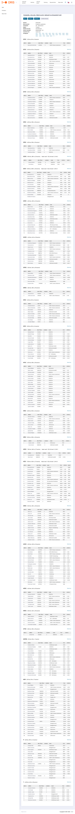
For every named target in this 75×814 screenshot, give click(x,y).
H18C (53, 34)
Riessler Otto (30, 757)
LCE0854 (40, 97)
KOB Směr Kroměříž (53, 117)
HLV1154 (39, 665)
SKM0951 (41, 693)
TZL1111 (39, 669)
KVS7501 (39, 533)
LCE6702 (40, 582)
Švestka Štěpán (31, 432)
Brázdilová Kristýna (32, 665)
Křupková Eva (31, 796)
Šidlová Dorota (31, 695)
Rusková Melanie (31, 83)
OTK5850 (40, 283)
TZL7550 (40, 222)
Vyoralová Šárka (31, 79)
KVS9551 (41, 800)
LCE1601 (41, 713)
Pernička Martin (31, 372)
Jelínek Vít (30, 570)
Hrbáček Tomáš (31, 539)
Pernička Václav (31, 416)
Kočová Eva (30, 222)
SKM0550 (41, 138)
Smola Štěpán (30, 685)
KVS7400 (40, 580)
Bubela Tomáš (31, 527)
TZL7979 (40, 208)
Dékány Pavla (30, 178)
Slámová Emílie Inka (32, 45)
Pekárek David (31, 332)
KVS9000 (41, 798)
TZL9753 (39, 174)
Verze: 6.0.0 (23, 811)
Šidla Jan (30, 511)
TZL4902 (39, 634)
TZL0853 (40, 113)
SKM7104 (39, 537)
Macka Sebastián (31, 307)
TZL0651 (41, 134)
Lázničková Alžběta (32, 99)
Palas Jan (30, 426)
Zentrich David (31, 560)
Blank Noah (30, 457)
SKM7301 (39, 525)
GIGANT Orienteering (54, 556)
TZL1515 (41, 699)
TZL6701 (40, 572)
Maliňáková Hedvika (32, 707)
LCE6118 (39, 596)
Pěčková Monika (31, 259)
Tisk (25, 18)
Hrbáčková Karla (31, 763)
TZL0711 (38, 390)
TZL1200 (39, 309)
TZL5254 (39, 293)
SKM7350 (40, 259)
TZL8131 (38, 469)
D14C (43, 33)
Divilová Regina (31, 87)
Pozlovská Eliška (31, 77)
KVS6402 (40, 755)
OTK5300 (40, 622)
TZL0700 (39, 380)
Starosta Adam (31, 735)
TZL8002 (38, 475)
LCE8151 (38, 186)
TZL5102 (40, 570)
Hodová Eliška (30, 194)
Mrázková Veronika (32, 800)
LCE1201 (40, 657)
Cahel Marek (30, 471)
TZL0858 (40, 99)
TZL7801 (40, 792)
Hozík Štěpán (30, 396)
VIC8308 (39, 535)
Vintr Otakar (30, 319)
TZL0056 (39, 194)
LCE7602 (38, 479)
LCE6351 (40, 275)
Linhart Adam (30, 388)
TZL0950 (39, 57)
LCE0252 (39, 176)
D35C (60, 33)
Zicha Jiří (30, 513)
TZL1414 (41, 685)
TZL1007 (39, 342)
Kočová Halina (31, 162)
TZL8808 (38, 467)
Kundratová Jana (31, 230)
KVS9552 (41, 796)
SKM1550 (41, 703)
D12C (40, 33)
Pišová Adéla (30, 130)
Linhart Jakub (30, 378)
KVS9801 (38, 499)
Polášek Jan (30, 487)
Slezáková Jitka (31, 275)
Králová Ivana (30, 261)
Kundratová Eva (31, 57)
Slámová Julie (31, 61)
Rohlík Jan (30, 499)
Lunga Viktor (30, 342)
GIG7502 (40, 556)
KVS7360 (41, 214)
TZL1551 (41, 705)
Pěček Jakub (30, 370)
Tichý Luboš (30, 751)
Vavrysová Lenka (31, 257)
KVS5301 (40, 616)
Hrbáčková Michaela (32, 111)
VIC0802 (39, 402)
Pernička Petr (30, 515)
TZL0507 (39, 426)
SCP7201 (40, 584)
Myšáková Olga (31, 691)
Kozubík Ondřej (31, 719)
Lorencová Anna (31, 109)
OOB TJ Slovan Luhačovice (55, 45)
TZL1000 (39, 332)
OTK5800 (39, 604)
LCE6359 (40, 245)
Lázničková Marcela (32, 255)
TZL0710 (39, 382)
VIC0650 (41, 136)
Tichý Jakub (30, 759)
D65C (37, 34)
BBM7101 (40, 552)
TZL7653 (39, 182)
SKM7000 (40, 519)
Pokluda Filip (30, 697)
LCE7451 (40, 257)
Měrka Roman (31, 535)
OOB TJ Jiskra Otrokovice (55, 283)
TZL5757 (40, 279)
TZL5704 (40, 578)
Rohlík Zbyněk (30, 749)
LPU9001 (38, 481)
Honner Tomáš (31, 338)
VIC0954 (39, 71)
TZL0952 (39, 69)
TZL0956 (39, 75)
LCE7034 (40, 554)
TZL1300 (39, 319)
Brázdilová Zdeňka (31, 723)
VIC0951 (39, 63)
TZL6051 (40, 247)
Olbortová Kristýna (32, 775)
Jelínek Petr (31, 634)
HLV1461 (40, 675)
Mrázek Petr (30, 798)
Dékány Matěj (30, 713)
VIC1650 (41, 727)
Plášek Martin (30, 596)
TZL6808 (39, 511)
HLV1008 (39, 354)
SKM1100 (39, 311)
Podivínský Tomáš (31, 584)
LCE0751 (40, 111)
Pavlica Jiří (30, 533)
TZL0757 (40, 105)
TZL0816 (39, 392)
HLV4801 (40, 618)
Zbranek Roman (31, 467)
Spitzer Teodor (30, 731)
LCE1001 (39, 352)
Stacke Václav (31, 374)
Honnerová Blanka (31, 212)
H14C (47, 34)
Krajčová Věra (31, 283)
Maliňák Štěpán (31, 491)
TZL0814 (39, 388)
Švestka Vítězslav (31, 523)
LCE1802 (41, 733)
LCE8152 (39, 763)
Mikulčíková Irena (31, 233)
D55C (67, 33)
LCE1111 (39, 305)
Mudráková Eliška (31, 150)
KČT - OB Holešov (53, 229)
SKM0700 (39, 370)
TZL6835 (40, 562)
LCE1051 (39, 61)
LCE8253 (40, 226)
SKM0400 (39, 445)
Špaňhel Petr (30, 430)
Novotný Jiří (30, 473)
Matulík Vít (30, 657)
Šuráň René (30, 554)
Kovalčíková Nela (31, 105)
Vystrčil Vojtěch (31, 406)
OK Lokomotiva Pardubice (52, 481)
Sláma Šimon (30, 418)
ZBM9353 (39, 190)
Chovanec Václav (31, 497)
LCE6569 (40, 243)
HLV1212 (39, 671)
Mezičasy (69, 39)
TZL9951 (38, 184)
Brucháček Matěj (31, 689)
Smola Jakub (30, 669)
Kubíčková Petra (31, 727)
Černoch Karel (31, 562)
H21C (60, 34)
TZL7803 (38, 495)
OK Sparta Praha (53, 584)
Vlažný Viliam (30, 733)
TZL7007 (38, 477)
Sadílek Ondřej (31, 558)
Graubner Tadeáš (31, 428)
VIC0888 (40, 107)
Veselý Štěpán (31, 368)
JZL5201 (40, 624)
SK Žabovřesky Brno (51, 190)
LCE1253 (40, 45)
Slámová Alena (31, 226)
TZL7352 (40, 251)
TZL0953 (39, 73)
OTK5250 (39, 295)
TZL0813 (39, 378)
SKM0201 (38, 457)
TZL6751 (40, 255)
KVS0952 (40, 59)
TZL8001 (38, 473)
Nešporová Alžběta (31, 180)
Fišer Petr (30, 336)
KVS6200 (39, 606)
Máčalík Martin (31, 394)
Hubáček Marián (31, 305)
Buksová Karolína (31, 117)
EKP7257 (40, 224)
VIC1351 (39, 653)
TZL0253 (39, 164)
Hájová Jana (30, 247)
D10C (37, 33)
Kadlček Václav (31, 794)
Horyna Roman (31, 479)
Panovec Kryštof (31, 485)
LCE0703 (39, 374)
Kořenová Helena (31, 717)
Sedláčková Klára (31, 97)
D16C (46, 33)
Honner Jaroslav (31, 404)
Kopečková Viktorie (32, 113)
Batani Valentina (31, 127)
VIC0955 (39, 83)
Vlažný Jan (30, 493)
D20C (53, 33)
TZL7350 (40, 230)
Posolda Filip (30, 348)
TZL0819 (39, 406)
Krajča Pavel (30, 602)
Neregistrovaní (54, 794)
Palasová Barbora (31, 85)
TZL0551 (41, 127)
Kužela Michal (31, 344)
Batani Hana (30, 206)
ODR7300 (40, 574)
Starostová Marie (31, 711)
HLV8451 (40, 229)
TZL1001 (38, 338)
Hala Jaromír (30, 424)
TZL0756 (40, 109)
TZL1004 (39, 336)
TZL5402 (40, 576)
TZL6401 (39, 598)
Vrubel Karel (30, 598)
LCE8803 (38, 471)
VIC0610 (39, 430)
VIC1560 (41, 729)
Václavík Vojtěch (31, 390)
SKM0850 (41, 117)
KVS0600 (39, 432)
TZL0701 (39, 404)
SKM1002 (39, 356)
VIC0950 (40, 79)
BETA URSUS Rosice (53, 253)
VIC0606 (39, 424)
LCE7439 (40, 550)
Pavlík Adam (30, 376)
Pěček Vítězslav (31, 537)
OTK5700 (39, 602)
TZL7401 (39, 529)
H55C (37, 36)
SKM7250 (40, 753)
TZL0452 (39, 152)
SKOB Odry (52, 261)
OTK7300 (40, 558)
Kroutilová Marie (31, 661)
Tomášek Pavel (31, 604)
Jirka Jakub (30, 517)
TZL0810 (39, 376)
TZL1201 (39, 655)
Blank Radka (30, 263)
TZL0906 (39, 340)
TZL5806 (39, 531)
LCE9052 (39, 178)
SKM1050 (41, 691)
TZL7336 (39, 515)
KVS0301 (39, 749)
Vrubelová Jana (31, 251)
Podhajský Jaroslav (32, 564)
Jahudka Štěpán (31, 321)
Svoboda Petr (30, 745)
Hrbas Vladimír (31, 616)
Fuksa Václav (30, 671)
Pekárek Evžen (30, 477)
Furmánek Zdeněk (31, 580)
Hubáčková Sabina (32, 101)
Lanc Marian (30, 531)
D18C (50, 33)
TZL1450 (41, 695)
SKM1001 (39, 317)
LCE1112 (39, 307)
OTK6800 (40, 757)
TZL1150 (41, 701)
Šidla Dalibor (30, 309)
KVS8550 (41, 218)
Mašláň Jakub (31, 792)
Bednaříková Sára (31, 176)
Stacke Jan (30, 352)
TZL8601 (38, 487)
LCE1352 (41, 687)
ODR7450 (40, 261)
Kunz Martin (30, 552)
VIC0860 (40, 115)
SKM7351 (40, 263)
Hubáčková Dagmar (32, 243)
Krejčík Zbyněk (31, 578)
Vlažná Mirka (30, 273)
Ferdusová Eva (31, 249)
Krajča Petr (30, 400)
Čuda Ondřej (30, 392)
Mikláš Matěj (30, 384)
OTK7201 (40, 568)
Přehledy (36, 18)
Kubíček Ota (30, 659)
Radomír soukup (31, 777)
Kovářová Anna (31, 771)
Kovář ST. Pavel (31, 767)
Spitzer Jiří (30, 346)
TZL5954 (40, 277)
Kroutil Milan (30, 773)
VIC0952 (39, 65)
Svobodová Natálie (32, 647)
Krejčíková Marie (30, 188)
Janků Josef (30, 606)
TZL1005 (39, 334)
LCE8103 (39, 521)
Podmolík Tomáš (31, 501)
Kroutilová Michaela (32, 675)
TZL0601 (39, 422)
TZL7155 (40, 210)
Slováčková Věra (31, 216)
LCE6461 (40, 249)
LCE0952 (40, 87)
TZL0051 (39, 180)
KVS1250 (40, 663)
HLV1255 (40, 661)
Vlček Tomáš (30, 420)
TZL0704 (39, 384)
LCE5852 (40, 273)
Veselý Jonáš (31, 443)
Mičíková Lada (31, 753)
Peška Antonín (31, 618)
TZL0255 (39, 162)
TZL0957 (39, 67)
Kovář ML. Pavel (31, 769)
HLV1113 (39, 673)
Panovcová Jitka (31, 281)
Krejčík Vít (30, 699)
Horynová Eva (31, 293)
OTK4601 (40, 620)
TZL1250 (41, 717)
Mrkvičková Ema (31, 148)
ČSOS (72, 811)
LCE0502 (39, 418)
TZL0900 (39, 350)
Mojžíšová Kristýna (32, 71)
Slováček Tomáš (31, 475)
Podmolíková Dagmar (32, 210)
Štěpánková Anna (31, 59)
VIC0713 (39, 420)
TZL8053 (40, 220)
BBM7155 (40, 253)
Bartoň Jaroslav (31, 747)
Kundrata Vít (30, 380)
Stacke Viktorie (31, 667)
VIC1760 (41, 711)
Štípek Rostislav (31, 715)
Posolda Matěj (31, 317)
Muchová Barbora (31, 218)
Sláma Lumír (30, 521)
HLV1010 (39, 358)
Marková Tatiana (31, 81)
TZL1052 (39, 85)
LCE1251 (39, 667)
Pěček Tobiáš (30, 311)
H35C (63, 34)
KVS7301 (39, 523)
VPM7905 (39, 517)
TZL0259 (39, 775)
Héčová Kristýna (31, 67)
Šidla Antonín (30, 620)
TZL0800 (39, 372)
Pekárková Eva (30, 182)
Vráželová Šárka (31, 645)
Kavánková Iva (30, 174)
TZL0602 (39, 416)
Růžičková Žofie (31, 73)
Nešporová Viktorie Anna (33, 701)
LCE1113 (39, 313)
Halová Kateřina (31, 115)
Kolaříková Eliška (31, 152)
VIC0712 (39, 368)
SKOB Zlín (51, 55)
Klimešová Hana (31, 75)
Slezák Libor (30, 600)
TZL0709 (39, 398)
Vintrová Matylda (31, 705)
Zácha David (31, 445)
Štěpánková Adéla (31, 663)
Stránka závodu (44, 18)
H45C (67, 34)
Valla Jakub (30, 382)
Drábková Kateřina (31, 229)
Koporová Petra (30, 190)
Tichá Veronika (30, 184)
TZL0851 (40, 103)
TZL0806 (39, 396)
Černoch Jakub (31, 356)
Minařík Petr (30, 398)
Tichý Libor (30, 761)
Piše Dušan (30, 582)
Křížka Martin (30, 402)
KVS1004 (39, 346)
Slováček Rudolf (31, 576)
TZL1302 (40, 651)
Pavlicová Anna (31, 214)
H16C (50, 34)
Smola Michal (30, 469)
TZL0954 (39, 77)
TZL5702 (41, 715)
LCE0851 (40, 101)
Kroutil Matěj (30, 358)
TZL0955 (39, 55)
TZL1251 (39, 647)
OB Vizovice (51, 63)
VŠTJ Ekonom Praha (54, 224)
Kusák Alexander (31, 350)
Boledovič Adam (31, 673)
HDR (51, 36)
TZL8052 (40, 212)
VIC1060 (39, 81)
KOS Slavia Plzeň (52, 517)
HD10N (47, 36)
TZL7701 (40, 790)
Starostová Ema (31, 729)
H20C (57, 34)
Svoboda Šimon (31, 721)
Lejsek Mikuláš (31, 709)
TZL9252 (39, 188)
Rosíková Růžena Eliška (32, 136)
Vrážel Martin (30, 649)
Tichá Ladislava (31, 725)
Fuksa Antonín (31, 354)
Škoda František (31, 313)
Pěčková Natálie (31, 703)
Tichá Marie (30, 164)
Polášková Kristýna (31, 196)
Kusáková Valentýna (32, 134)
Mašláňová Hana (31, 208)
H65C (40, 36)
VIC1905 (41, 735)
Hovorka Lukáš (30, 481)
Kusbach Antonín (31, 594)
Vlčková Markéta (31, 63)
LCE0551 (41, 130)
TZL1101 (39, 321)
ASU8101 (39, 527)
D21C (57, 33)
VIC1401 (39, 659)
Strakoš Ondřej (31, 422)
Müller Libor (30, 568)
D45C (63, 33)
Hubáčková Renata (31, 186)
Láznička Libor (31, 572)
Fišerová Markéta (31, 103)
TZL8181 (40, 216)
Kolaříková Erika (31, 693)
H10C (40, 34)
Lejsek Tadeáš (30, 489)
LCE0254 (39, 192)
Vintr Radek (30, 790)
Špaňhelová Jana (31, 107)
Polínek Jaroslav (31, 622)
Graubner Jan (30, 483)
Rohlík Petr (30, 755)
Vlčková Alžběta (31, 653)
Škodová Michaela (31, 687)
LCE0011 (38, 485)
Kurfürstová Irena (31, 220)
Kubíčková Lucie (31, 65)
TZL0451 (39, 148)
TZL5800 (39, 594)
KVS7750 (40, 233)
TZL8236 (38, 483)
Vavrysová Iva (31, 245)
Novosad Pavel (31, 529)
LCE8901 (38, 493)
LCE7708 (39, 513)
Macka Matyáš (31, 315)
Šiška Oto (30, 566)
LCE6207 (39, 600)
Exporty (30, 18)
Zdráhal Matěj (31, 340)
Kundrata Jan (31, 455)
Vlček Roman (30, 519)
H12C (44, 34)
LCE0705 (39, 394)
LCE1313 (39, 315)
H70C (44, 36)
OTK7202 (40, 566)
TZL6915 (38, 501)
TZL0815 (39, 386)
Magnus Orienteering (53, 527)
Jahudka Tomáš (31, 386)
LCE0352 (39, 150)
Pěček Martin (30, 525)
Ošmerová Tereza (31, 138)
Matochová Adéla (31, 132)
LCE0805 (39, 400)
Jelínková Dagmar (31, 279)
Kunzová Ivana (31, 253)
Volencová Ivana (31, 295)
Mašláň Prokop (31, 334)
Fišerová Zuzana (31, 765)
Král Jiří (29, 574)
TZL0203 (38, 455)
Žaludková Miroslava (32, 277)
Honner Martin (31, 651)
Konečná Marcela (31, 224)
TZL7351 (40, 206)
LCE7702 (39, 539)
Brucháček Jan (31, 655)
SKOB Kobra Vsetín (53, 59)
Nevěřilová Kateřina (31, 192)
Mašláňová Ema (31, 55)
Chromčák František (32, 624)
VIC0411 (38, 443)
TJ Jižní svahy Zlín (53, 624)
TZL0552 (41, 132)
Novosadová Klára (32, 69)
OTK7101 (40, 560)
